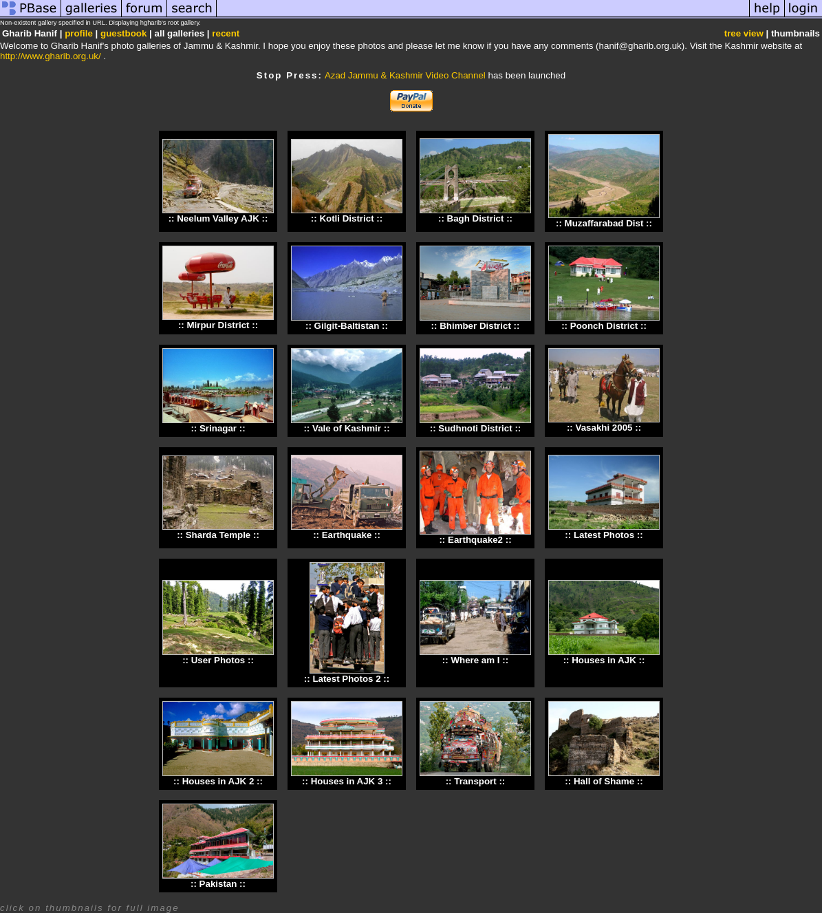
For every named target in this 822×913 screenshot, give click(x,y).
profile (79, 33)
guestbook (123, 33)
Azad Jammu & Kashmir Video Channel (405, 75)
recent (225, 33)
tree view (744, 33)
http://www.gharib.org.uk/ (50, 56)
